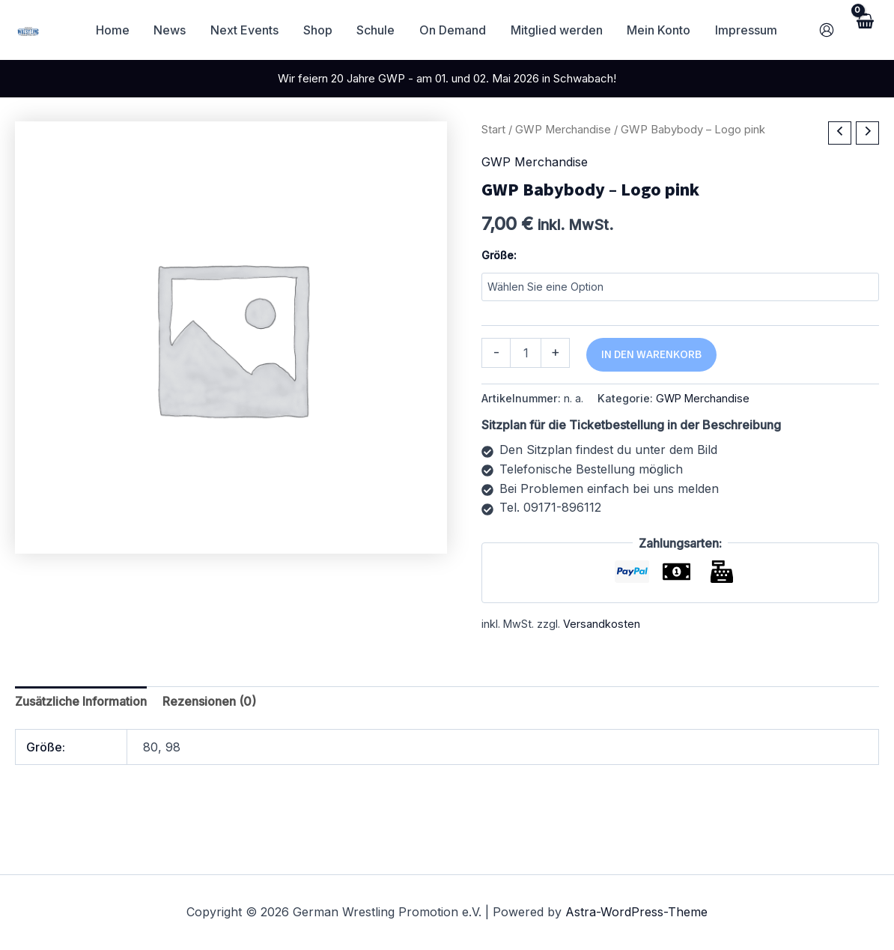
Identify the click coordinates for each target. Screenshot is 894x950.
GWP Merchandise (563, 129)
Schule (378, 29)
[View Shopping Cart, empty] (864, 29)
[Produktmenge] (525, 353)
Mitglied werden (557, 29)
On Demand (454, 29)
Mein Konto (659, 29)
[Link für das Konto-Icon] (826, 29)
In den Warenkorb (651, 354)
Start (493, 129)
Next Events (247, 29)
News (173, 29)
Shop (320, 29)
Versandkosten (601, 623)
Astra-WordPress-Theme (636, 911)
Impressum (746, 29)
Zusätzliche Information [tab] (81, 701)
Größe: (499, 255)
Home (116, 29)
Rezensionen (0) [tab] (209, 701)
